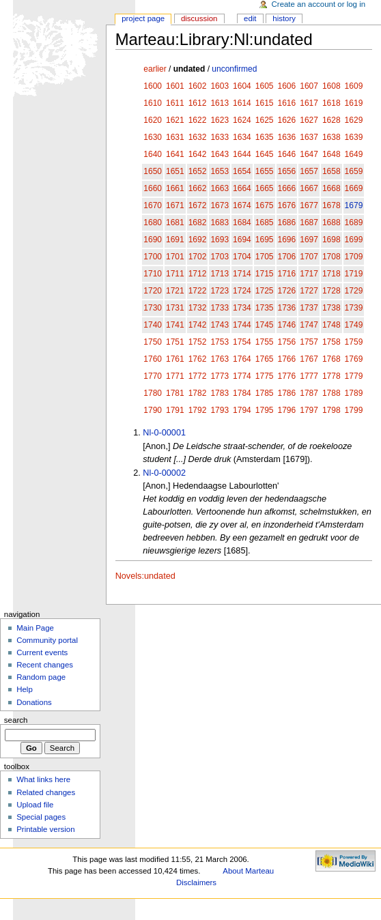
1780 (152, 393)
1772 (197, 376)
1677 (309, 205)
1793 (219, 410)
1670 (152, 205)
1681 (175, 222)
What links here (43, 779)
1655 (264, 171)
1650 (152, 171)
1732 (197, 308)
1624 (242, 120)
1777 (309, 376)
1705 (264, 256)
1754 (242, 342)
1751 (175, 342)
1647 (309, 154)
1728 (331, 291)
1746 (287, 325)
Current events (42, 652)
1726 (287, 291)
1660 (152, 188)
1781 (175, 393)
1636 (287, 137)
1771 (175, 376)
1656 (287, 171)
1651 (175, 171)
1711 (175, 273)
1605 (264, 86)
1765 (264, 359)
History (284, 18)
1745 (264, 325)
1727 (309, 291)
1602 (197, 86)
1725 (264, 291)
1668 (331, 188)
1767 (309, 359)
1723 (219, 291)
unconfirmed (234, 69)
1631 (175, 137)
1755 (264, 342)
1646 (287, 154)
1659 (354, 171)
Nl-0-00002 (164, 473)
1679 (354, 205)
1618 (331, 103)
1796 (287, 410)
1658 (331, 171)
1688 (331, 222)
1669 (354, 188)
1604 (242, 86)
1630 (152, 137)
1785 (264, 393)
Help (24, 689)
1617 (309, 103)
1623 (219, 120)
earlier (154, 69)
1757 (309, 342)
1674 (242, 205)
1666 (287, 188)
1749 (354, 325)
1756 (287, 342)
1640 (152, 154)
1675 (264, 205)
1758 (331, 342)
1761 (175, 359)
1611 (175, 103)
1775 (264, 376)
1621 (175, 120)
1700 (152, 256)
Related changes (45, 792)
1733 (219, 308)
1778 (331, 376)
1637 (309, 137)
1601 (175, 86)
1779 (354, 376)
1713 (219, 273)
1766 (287, 359)
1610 (152, 103)
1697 (309, 239)
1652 (197, 171)
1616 (287, 103)
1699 (354, 239)
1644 (242, 154)
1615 (264, 103)
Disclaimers (196, 882)
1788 (331, 393)
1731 (175, 308)
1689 (354, 222)
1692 (197, 239)
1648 (331, 154)
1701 (175, 256)
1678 (331, 205)
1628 (331, 120)
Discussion (199, 18)
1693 (219, 239)
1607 (309, 86)
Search (16, 720)
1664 (242, 188)
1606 (287, 86)
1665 (264, 188)
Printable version (45, 829)
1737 (309, 308)
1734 (242, 308)
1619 (354, 103)
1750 (152, 342)
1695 (264, 239)
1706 (287, 256)
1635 (264, 137)
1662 (197, 188)
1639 (354, 137)
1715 (264, 273)
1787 (309, 393)
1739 (354, 308)
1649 (354, 154)
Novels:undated (145, 576)
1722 (197, 291)
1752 (197, 342)
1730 (152, 308)
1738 (331, 308)
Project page (143, 18)
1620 (152, 120)
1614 (242, 103)
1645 (264, 154)
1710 (152, 273)
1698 (331, 239)
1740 (152, 325)
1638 (331, 137)
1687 (309, 222)
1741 (175, 325)
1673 (219, 205)
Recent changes (44, 665)
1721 (175, 291)
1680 (152, 222)
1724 (242, 291)
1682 (197, 222)
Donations (34, 702)
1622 (197, 120)
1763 (219, 359)
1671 (175, 205)
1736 (287, 308)
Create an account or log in (319, 4)
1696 (287, 239)
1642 (197, 154)
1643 (219, 154)
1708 (331, 256)
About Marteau (248, 871)
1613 (219, 103)
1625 (264, 120)
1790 (152, 410)
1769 (354, 359)
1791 (175, 410)
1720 (152, 291)
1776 (287, 376)
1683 (219, 222)
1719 (354, 273)
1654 (242, 171)
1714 (242, 273)
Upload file (34, 805)
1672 (197, 205)
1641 (175, 154)
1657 (309, 171)
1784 (242, 393)
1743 (219, 325)
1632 (197, 137)
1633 (219, 137)
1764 (242, 359)
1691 (175, 239)
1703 (219, 256)
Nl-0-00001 (164, 432)
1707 (309, 256)
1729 (354, 291)
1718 (331, 273)
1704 (242, 256)
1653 (219, 171)
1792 (197, 410)
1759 (354, 342)
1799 (354, 410)
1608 (331, 86)
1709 (354, 256)
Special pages (41, 817)
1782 (197, 393)
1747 (309, 325)
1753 (219, 342)
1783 (219, 393)
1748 (331, 325)
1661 (175, 188)
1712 (197, 273)
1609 (354, 86)
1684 (242, 222)
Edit (250, 18)
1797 (309, 410)
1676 (287, 205)
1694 (242, 239)
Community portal (47, 640)
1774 (242, 376)
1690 (152, 239)
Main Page (35, 628)
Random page (41, 677)
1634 (242, 137)
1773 (219, 376)
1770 (152, 376)
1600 (152, 86)
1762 (197, 359)
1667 (309, 188)
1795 (264, 410)
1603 (219, 86)
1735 (264, 308)
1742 (197, 325)
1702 (197, 256)
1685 (264, 222)
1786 (287, 393)
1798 (331, 410)
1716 (287, 273)
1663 (219, 188)
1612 (197, 103)
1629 (354, 120)
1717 (309, 273)
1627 (309, 120)
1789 (354, 393)
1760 (152, 359)
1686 (287, 222)
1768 (331, 359)
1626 (287, 120)
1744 (242, 325)
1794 (242, 410)
